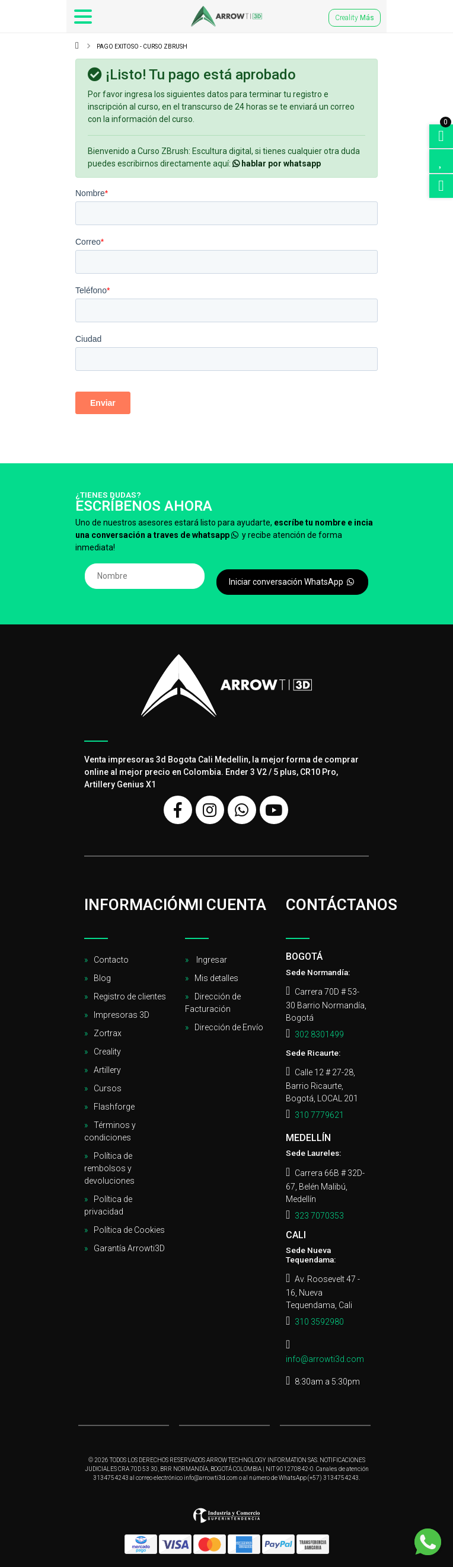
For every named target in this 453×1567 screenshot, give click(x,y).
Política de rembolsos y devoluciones (109, 1168)
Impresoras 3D (121, 1015)
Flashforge (114, 1106)
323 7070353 (319, 1215)
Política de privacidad (108, 1205)
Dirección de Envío (228, 1027)
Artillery (107, 1070)
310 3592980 (319, 1321)
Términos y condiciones (110, 1131)
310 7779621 (319, 1115)
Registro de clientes (130, 996)
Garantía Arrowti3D (129, 1248)
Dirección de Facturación (213, 1003)
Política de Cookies (129, 1230)
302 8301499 (319, 1034)
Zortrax (108, 1033)
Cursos (108, 1088)
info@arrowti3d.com (325, 1359)
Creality (354, 18)
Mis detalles (216, 978)
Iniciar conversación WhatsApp (292, 582)
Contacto (111, 959)
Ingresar (210, 959)
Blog (102, 978)
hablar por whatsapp (276, 163)
